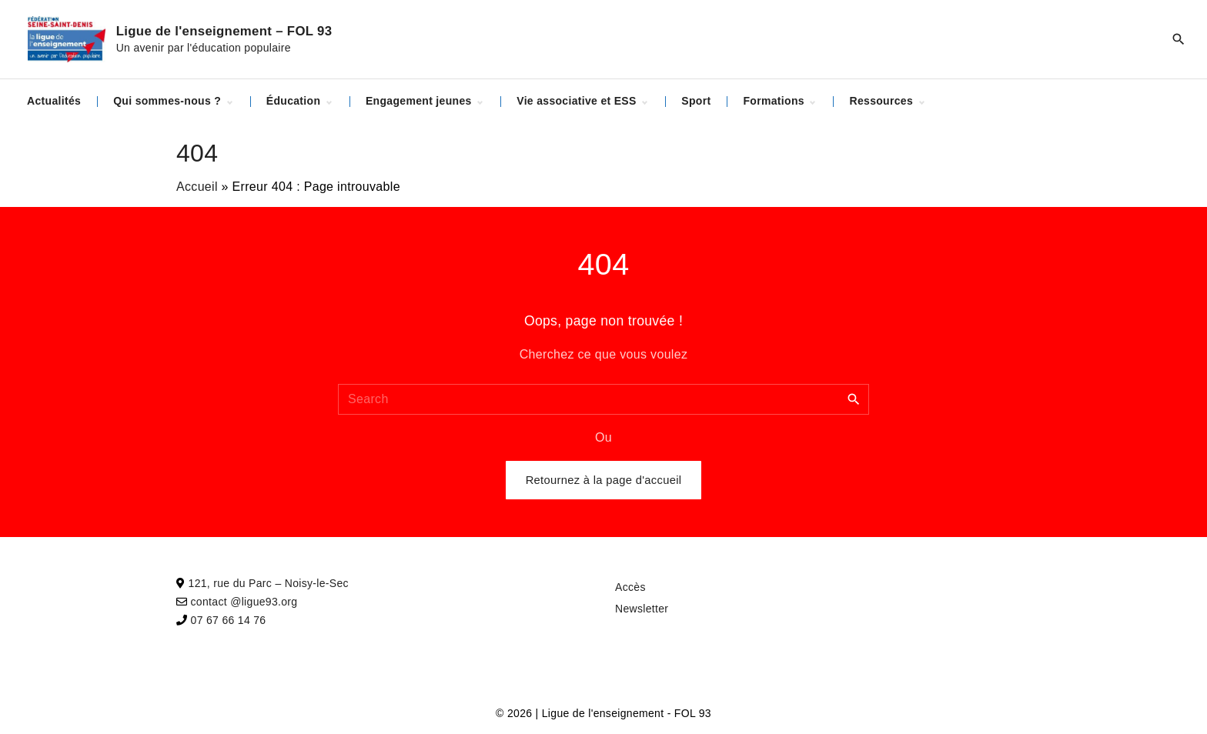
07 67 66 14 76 (228, 620)
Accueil (197, 186)
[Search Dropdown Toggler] (1178, 39)
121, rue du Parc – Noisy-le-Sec (269, 583)
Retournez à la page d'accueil (604, 480)
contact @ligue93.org (244, 602)
